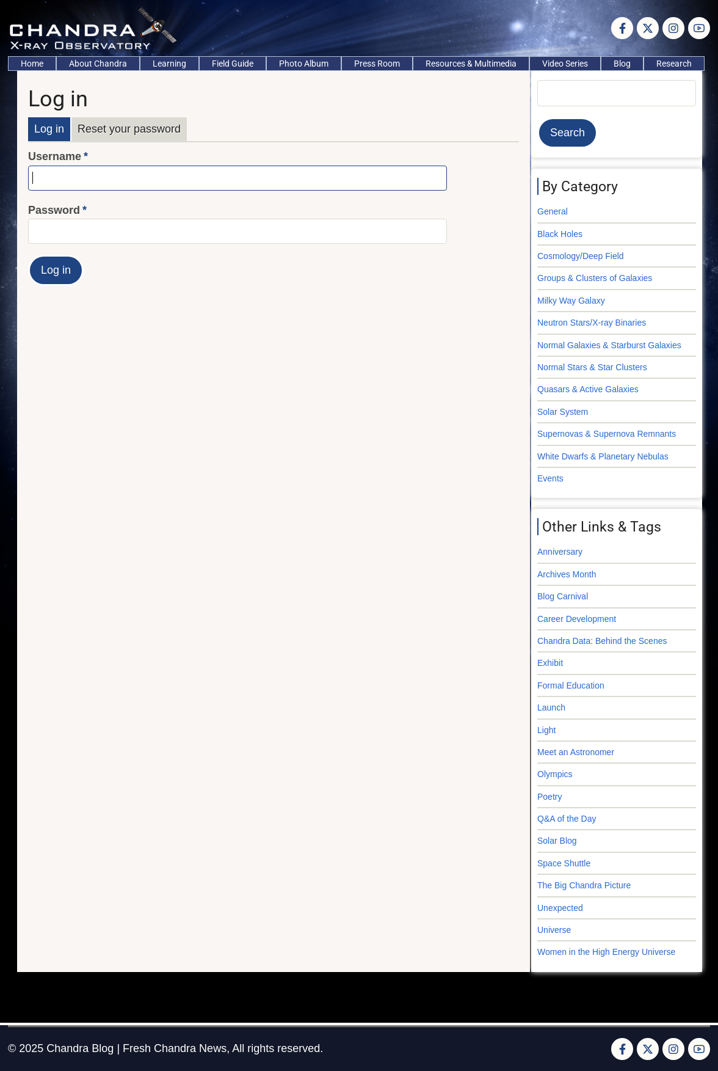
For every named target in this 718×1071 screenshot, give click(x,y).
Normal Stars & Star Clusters (592, 367)
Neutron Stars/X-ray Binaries (591, 322)
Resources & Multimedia (471, 63)
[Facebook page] (622, 28)
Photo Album (303, 63)
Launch (551, 707)
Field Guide (232, 63)
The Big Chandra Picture (584, 885)
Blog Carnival (562, 596)
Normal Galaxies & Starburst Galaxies (609, 345)
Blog (622, 63)
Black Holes (559, 234)
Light (546, 730)
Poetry (549, 797)
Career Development (576, 619)
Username (54, 156)
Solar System (562, 412)
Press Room (377, 63)
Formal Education (570, 685)
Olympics (555, 774)
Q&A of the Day (567, 819)
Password (54, 210)
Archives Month (566, 574)
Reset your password (129, 129)
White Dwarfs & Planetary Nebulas (603, 456)
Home (32, 63)
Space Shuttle (563, 863)
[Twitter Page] (648, 28)
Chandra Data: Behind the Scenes (602, 641)
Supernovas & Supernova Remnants (606, 434)
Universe (554, 930)
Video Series (565, 63)
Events (550, 478)
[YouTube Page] (699, 28)
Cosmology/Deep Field (580, 256)
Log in (49, 129)
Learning (169, 63)
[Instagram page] (673, 28)
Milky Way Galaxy (571, 300)
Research (674, 63)
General (552, 211)
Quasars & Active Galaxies (588, 389)
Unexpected (560, 908)
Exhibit (550, 663)
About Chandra (98, 63)
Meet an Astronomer (575, 752)
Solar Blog (557, 841)
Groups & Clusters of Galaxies (594, 278)
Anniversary (559, 552)
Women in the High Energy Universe (606, 952)
